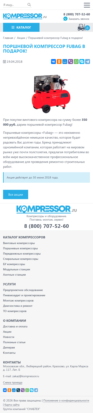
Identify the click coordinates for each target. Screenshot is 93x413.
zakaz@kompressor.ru (25, 376)
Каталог (23, 27)
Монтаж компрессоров (18, 300)
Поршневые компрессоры (20, 248)
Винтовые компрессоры (19, 243)
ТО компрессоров (15, 311)
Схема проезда (12, 382)
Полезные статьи (14, 342)
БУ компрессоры (14, 264)
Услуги (9, 284)
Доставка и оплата (15, 326)
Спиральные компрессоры (20, 259)
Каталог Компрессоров (24, 237)
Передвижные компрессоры (22, 253)
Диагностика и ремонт (17, 306)
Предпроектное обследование (23, 290)
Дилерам (9, 347)
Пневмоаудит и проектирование (24, 295)
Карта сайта (11, 405)
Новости (8, 337)
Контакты (9, 353)
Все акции (15, 194)
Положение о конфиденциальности (66, 400)
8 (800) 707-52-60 (76, 14)
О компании (14, 320)
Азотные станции (14, 274)
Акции (7, 331)
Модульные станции (16, 269)
